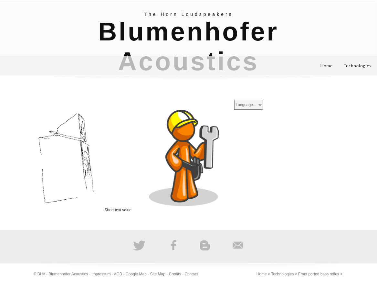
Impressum (100, 274)
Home (326, 65)
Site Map (157, 274)
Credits (175, 274)
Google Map (135, 274)
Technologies (358, 65)
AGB (118, 274)
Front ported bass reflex (318, 274)
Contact (191, 274)
